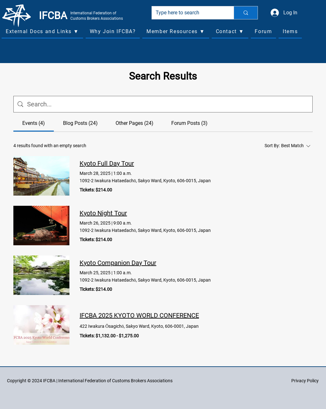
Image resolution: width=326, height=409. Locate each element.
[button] (42, 32)
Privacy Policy (305, 380)
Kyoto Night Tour (103, 213)
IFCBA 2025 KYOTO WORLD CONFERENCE (139, 315)
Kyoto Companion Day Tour (118, 263)
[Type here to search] (188, 12)
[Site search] (167, 104)
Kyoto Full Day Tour (107, 163)
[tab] (33, 123)
